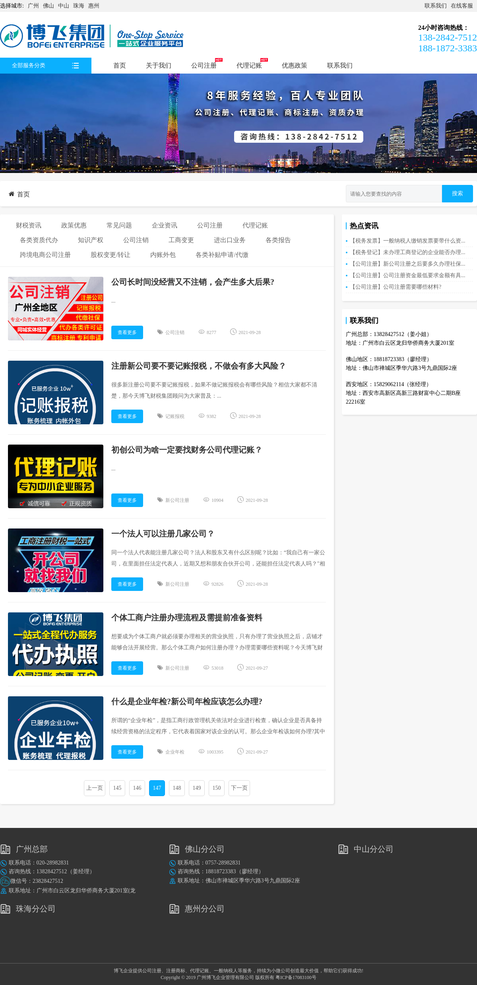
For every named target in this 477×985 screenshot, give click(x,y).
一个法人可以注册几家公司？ (163, 533)
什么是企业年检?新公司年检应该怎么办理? (186, 701)
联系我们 (436, 6)
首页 (119, 65)
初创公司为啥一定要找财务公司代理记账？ (186, 449)
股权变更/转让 (110, 254)
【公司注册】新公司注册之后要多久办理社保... (407, 264)
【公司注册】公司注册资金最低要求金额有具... (407, 275)
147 (157, 788)
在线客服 (462, 6)
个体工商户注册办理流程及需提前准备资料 (186, 617)
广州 (33, 6)
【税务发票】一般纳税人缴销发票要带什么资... (407, 241)
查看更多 (127, 332)
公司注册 (204, 65)
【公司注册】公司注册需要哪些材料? (395, 287)
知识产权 (90, 240)
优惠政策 (294, 65)
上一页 (94, 788)
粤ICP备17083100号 (295, 977)
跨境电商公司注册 (45, 254)
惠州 (93, 6)
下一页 (239, 788)
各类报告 (278, 240)
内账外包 (163, 254)
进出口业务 (230, 240)
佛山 (48, 6)
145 (117, 788)
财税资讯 (28, 225)
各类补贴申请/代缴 (222, 254)
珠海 (78, 6)
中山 (63, 6)
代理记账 (249, 65)
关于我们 (158, 65)
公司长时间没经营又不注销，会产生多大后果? (192, 282)
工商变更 (181, 240)
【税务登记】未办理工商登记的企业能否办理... (407, 252)
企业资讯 (164, 225)
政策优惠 (74, 225)
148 (177, 788)
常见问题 (119, 225)
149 (197, 788)
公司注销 (136, 240)
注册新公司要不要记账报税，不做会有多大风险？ (199, 365)
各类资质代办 (39, 240)
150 (217, 788)
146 (137, 788)
